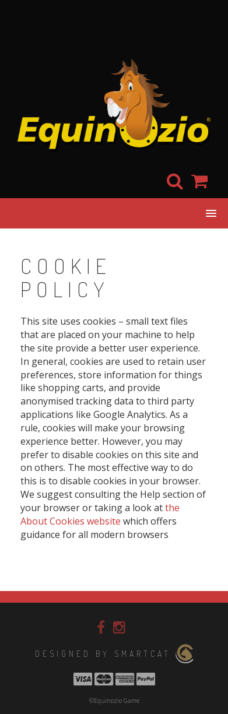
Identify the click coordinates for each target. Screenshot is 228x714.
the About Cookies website (100, 514)
